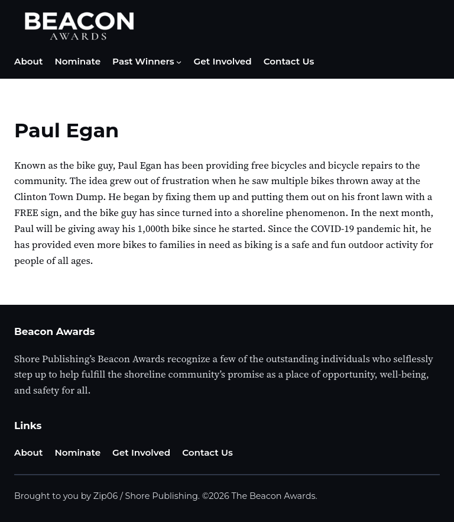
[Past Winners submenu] (178, 62)
